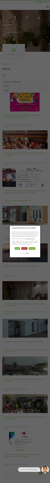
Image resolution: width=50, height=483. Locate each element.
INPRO (27, 253)
